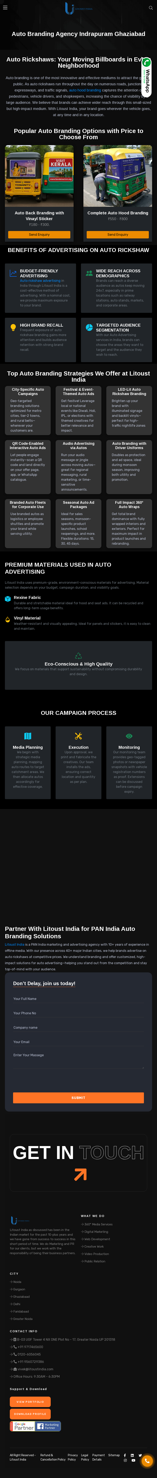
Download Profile (30, 1413)
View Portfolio (30, 1401)
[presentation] (35, 1082)
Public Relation (93, 1261)
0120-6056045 (25, 1354)
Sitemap (114, 1455)
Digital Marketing (94, 1231)
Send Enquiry (39, 235)
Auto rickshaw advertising (40, 281)
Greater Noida (21, 1319)
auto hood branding (85, 90)
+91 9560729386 (27, 1361)
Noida (15, 1282)
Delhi (15, 1304)
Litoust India (14, 944)
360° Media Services (97, 1224)
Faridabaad (19, 1311)
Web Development (95, 1239)
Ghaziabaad (20, 1296)
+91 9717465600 (26, 1347)
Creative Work (92, 1246)
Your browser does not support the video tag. (78, 870)
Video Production (95, 1253)
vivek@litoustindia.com (31, 1369)
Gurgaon (17, 1289)
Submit (78, 1098)
